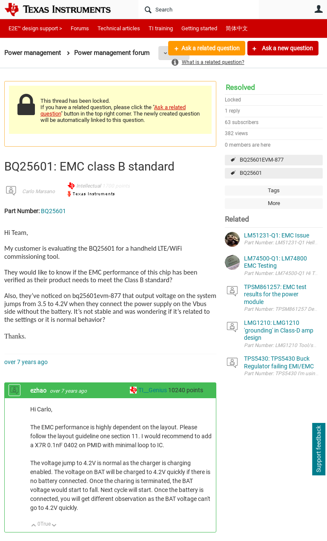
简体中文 (237, 28)
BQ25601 (251, 173)
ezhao (39, 390)
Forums (80, 28)
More (274, 203)
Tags (274, 190)
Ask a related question (210, 48)
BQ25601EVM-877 (262, 159)
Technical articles (119, 28)
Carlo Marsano (38, 191)
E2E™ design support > (35, 28)
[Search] (198, 9)
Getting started (199, 28)
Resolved (240, 87)
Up (33, 525)
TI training (161, 28)
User (318, 9)
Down (54, 525)
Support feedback (318, 449)
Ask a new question (287, 48)
